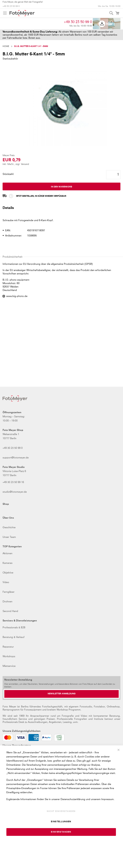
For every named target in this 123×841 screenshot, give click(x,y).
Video (6, 582)
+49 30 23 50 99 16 (13, 482)
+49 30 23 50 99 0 (11, 6)
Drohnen (7, 601)
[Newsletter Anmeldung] (61, 694)
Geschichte (9, 527)
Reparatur (8, 647)
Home (6, 46)
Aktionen (7, 553)
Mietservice (9, 666)
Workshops (9, 656)
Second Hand (10, 611)
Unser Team (9, 537)
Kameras (7, 563)
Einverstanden (61, 832)
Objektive (8, 573)
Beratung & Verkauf (13, 637)
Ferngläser (8, 592)
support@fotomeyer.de (16, 458)
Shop (6, 504)
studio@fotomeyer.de (15, 492)
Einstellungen (61, 822)
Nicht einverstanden (61, 811)
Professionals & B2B (14, 627)
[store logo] (22, 13)
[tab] (61, 209)
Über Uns (8, 518)
